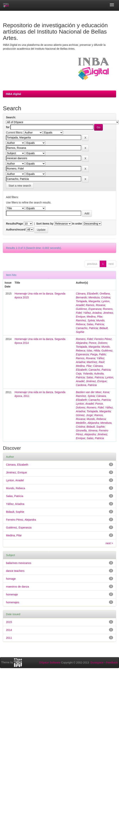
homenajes (12, 602)
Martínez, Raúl (95, 362)
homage (11, 578)
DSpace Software (49, 662)
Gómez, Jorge (84, 415)
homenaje (12, 594)
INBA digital (13, 93)
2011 (9, 637)
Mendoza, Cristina (99, 297)
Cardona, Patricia (86, 385)
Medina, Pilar (94, 316)
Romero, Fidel (84, 339)
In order (77, 223)
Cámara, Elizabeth (87, 293)
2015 (9, 622)
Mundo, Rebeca (96, 419)
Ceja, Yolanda (84, 373)
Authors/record (15, 229)
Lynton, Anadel (85, 403)
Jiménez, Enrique (96, 381)
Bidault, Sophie (95, 426)
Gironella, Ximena (86, 430)
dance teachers (15, 570)
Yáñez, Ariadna (92, 312)
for (8, 127)
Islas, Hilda (93, 350)
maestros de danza (17, 586)
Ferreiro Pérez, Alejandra (21, 519)
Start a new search (19, 185)
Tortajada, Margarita (88, 301)
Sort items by (44, 223)
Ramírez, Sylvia (85, 320)
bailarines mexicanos (18, 563)
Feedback (112, 662)
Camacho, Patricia (87, 328)
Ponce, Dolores (98, 342)
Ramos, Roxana (95, 305)
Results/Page (14, 223)
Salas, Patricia (95, 324)
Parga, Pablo (98, 354)
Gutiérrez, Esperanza (88, 308)
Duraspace (97, 662)
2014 (9, 629)
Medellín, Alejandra (87, 422)
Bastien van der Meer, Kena (92, 392)
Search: (11, 117)
